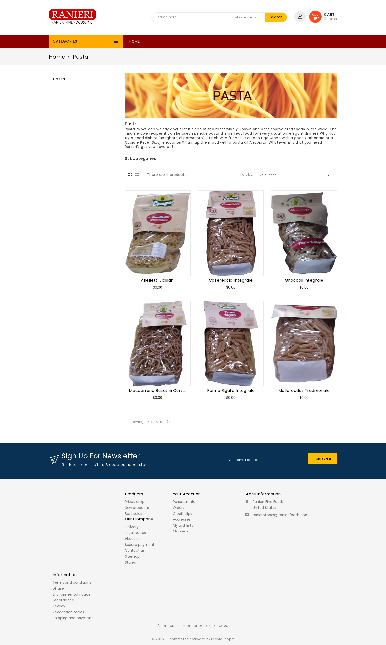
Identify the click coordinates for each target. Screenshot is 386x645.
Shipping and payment (73, 617)
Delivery (132, 526)
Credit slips (182, 513)
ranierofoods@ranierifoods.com (281, 514)
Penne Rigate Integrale (231, 390)
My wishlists (183, 525)
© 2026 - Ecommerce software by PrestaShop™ (193, 639)
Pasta (59, 79)
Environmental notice (72, 594)
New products (137, 507)
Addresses (182, 519)
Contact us (135, 550)
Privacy (59, 606)
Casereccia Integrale (231, 280)
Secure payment (140, 544)
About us (133, 538)
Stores (130, 562)
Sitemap (132, 556)
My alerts (181, 531)
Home (134, 41)
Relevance (295, 175)
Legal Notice (135, 532)
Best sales (133, 513)
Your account (186, 494)
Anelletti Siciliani (157, 280)
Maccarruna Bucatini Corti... (157, 390)
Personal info (184, 501)
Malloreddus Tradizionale (304, 390)
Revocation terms (68, 612)
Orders (179, 507)
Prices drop (134, 501)
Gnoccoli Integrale (304, 280)
